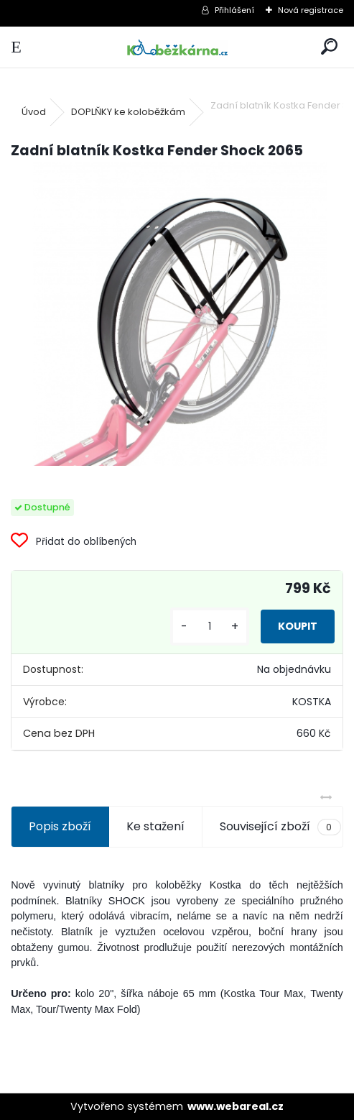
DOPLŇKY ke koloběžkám (128, 112)
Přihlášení (234, 10)
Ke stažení (155, 826)
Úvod (34, 112)
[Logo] (177, 47)
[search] (329, 47)
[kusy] (209, 626)
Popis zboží (60, 826)
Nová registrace (310, 10)
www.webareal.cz (235, 1106)
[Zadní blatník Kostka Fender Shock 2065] (177, 314)
